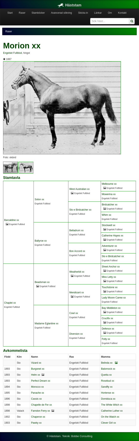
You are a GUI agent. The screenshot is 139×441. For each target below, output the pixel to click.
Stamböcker (38, 12)
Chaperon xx (38, 416)
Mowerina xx (109, 194)
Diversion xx (76, 333)
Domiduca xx (108, 398)
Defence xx (108, 328)
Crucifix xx (107, 318)
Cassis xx (36, 398)
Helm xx (35, 374)
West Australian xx (79, 189)
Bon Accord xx (77, 251)
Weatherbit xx (76, 271)
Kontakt (122, 12)
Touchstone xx (110, 287)
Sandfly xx (106, 386)
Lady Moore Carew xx (114, 297)
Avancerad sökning (61, 12)
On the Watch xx (110, 416)
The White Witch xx (111, 404)
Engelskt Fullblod (12, 53)
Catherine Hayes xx (112, 235)
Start (10, 12)
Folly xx (106, 339)
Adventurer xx (109, 245)
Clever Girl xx (108, 422)
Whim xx (106, 214)
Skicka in (83, 12)
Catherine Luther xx (112, 410)
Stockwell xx (108, 225)
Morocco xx (37, 386)
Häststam (70, 5)
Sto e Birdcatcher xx (80, 209)
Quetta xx (106, 374)
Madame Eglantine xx (46, 323)
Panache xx (37, 392)
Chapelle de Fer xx (41, 404)
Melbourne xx (109, 183)
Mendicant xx (76, 292)
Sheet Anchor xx (111, 266)
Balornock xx (108, 368)
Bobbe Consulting (81, 436)
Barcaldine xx (11, 220)
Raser (22, 12)
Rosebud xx (107, 380)
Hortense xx (107, 392)
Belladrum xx (76, 230)
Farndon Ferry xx (40, 410)
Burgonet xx (37, 368)
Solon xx (39, 199)
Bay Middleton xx (111, 308)
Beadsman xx (42, 282)
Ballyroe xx (41, 240)
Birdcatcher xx (109, 204)
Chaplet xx (10, 302)
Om (110, 12)
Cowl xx (73, 313)
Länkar (98, 12)
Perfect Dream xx (40, 380)
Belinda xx (109, 362)
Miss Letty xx (109, 277)
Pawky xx (36, 422)
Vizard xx (36, 362)
